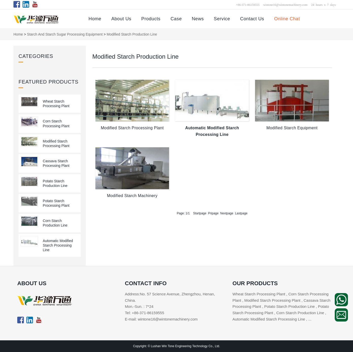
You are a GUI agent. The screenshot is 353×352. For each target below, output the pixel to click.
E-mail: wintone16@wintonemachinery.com (161, 319)
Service (222, 18)
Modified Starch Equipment (292, 128)
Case (176, 18)
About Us (121, 18)
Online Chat (287, 18)
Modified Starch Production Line (132, 34)
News (198, 18)
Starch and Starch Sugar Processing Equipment (65, 34)
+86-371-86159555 (248, 4)
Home (95, 18)
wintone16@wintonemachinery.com (285, 4)
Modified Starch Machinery (132, 196)
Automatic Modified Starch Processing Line (58, 245)
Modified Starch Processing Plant (132, 128)
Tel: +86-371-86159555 (144, 313)
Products (151, 18)
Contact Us (252, 18)
